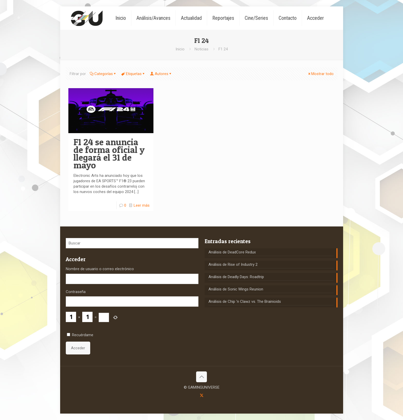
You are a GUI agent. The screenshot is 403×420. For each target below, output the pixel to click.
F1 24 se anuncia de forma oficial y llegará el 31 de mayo (109, 153)
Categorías (103, 73)
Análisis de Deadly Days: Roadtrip (236, 277)
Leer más (142, 205)
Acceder (78, 348)
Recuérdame (82, 335)
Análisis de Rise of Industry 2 (233, 264)
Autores (161, 73)
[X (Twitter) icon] (202, 395)
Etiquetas (133, 73)
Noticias (201, 49)
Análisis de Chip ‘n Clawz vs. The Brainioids (244, 301)
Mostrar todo (320, 73)
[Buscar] (132, 243)
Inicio (180, 49)
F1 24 (223, 49)
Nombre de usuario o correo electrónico (100, 269)
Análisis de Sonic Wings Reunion (235, 289)
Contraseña (76, 291)
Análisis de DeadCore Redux (232, 252)
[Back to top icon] (201, 376)
